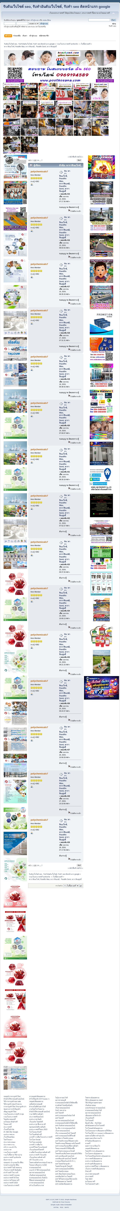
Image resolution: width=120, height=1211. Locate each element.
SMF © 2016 (59, 1199)
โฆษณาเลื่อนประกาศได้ (38, 1165)
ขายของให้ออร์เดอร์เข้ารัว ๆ (65, 1161)
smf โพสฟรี (59, 1113)
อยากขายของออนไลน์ (37, 1172)
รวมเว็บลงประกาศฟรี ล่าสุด (14, 1114)
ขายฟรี (87, 1143)
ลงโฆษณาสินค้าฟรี (11, 1122)
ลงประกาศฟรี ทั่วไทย (11, 1178)
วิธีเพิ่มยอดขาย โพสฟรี (63, 1181)
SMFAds (55, 1202)
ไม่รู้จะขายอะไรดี (61, 1098)
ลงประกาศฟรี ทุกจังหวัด (12, 1157)
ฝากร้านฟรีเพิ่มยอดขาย (93, 1164)
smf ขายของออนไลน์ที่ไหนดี (65, 1136)
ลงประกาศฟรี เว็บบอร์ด (37, 1155)
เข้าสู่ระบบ (35, 20)
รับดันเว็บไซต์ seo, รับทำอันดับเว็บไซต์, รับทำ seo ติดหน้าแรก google (56, 7)
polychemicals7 (39, 171)
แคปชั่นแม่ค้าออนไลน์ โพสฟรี (66, 1158)
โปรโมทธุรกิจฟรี (35, 1132)
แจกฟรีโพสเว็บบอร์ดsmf (38, 1147)
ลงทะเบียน (47, 20)
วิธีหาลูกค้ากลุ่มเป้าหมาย (13, 1104)
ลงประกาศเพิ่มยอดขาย (93, 1161)
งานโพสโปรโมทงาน (36, 1109)
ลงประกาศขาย (9, 1134)
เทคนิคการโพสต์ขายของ (64, 1138)
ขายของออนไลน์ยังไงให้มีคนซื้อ (66, 1103)
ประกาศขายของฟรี (92, 1174)
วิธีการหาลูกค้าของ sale (12, 1101)
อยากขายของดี (60, 1100)
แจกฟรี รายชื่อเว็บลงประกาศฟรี (40, 1137)
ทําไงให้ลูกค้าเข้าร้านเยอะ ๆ (39, 1099)
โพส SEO (88, 1179)
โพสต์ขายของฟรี (10, 1119)
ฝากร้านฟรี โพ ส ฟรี (11, 1172)
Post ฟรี (88, 1171)
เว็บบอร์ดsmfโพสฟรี (36, 1150)
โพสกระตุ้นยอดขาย (92, 1098)
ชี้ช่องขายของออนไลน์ (37, 1180)
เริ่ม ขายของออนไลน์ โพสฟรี (65, 1133)
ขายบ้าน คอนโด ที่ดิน (11, 1165)
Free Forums (65, 1202)
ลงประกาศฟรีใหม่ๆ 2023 (38, 1129)
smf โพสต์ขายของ (61, 1171)
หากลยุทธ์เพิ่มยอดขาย (37, 1096)
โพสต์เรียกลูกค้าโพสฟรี (63, 1166)
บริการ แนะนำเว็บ (10, 1147)
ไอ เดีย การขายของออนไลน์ (65, 1128)
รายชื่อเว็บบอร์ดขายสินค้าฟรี (39, 1152)
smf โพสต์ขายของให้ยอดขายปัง (66, 1141)
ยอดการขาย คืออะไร (92, 1146)
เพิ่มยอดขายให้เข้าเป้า (93, 1115)
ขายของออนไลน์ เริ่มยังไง (38, 1178)
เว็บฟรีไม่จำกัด (9, 1129)
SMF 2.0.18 (50, 1199)
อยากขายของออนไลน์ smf (64, 1120)
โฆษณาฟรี (8, 1124)
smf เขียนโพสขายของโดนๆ (65, 1174)
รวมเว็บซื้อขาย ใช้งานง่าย (13, 1155)
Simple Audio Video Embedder (61, 1205)
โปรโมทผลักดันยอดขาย (93, 1128)
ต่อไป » (80, 157)
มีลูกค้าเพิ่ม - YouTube (93, 1123)
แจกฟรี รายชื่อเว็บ (35, 1145)
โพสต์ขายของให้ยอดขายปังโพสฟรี (67, 1143)
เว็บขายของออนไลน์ (62, 1131)
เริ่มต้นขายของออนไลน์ (37, 1175)
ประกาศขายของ (9, 1142)
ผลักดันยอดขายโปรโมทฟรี (95, 1125)
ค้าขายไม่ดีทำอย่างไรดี (37, 1106)
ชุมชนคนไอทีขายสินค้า (37, 1127)
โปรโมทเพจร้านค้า (92, 1184)
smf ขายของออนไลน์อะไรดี (65, 1115)
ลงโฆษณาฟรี (90, 1181)
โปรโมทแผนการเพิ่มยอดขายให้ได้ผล (98, 1131)
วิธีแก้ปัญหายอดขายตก (93, 1103)
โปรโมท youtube (35, 1142)
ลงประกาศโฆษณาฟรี (11, 1180)
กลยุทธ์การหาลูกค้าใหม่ (12, 1096)
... (40, 160)
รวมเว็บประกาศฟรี (10, 1117)
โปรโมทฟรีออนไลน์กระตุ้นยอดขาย (97, 1156)
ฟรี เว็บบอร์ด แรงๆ (36, 1160)
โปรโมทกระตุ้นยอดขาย (93, 1153)
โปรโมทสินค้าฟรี (35, 1134)
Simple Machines (71, 1199)
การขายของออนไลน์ (36, 1183)
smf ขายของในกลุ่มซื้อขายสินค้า (66, 1146)
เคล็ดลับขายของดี (35, 1104)
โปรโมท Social (34, 1140)
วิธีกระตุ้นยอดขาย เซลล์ (94, 1100)
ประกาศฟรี (8, 1127)
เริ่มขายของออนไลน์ (62, 1108)
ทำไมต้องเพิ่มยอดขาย (93, 1141)
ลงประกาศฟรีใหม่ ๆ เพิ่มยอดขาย (97, 1166)
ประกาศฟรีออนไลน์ (36, 1117)
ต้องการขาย (8, 1160)
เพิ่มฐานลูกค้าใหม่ (10, 1111)
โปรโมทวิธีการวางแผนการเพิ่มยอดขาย (99, 1133)
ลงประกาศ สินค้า (35, 1119)
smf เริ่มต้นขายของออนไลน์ (65, 1125)
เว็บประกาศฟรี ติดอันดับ (12, 1170)
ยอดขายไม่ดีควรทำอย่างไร (94, 1136)
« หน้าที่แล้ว (72, 157)
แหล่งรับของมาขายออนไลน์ (95, 1108)
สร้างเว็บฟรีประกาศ (36, 1185)
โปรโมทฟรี (89, 1120)
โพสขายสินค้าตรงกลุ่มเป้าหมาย (40, 1162)
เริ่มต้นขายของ (90, 1105)
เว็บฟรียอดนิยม (9, 1137)
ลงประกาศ (7, 1150)
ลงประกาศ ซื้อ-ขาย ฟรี (37, 1124)
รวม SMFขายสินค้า (36, 1114)
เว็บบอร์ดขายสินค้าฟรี (37, 1157)
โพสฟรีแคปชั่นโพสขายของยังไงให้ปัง (68, 1153)
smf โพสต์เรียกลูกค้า (62, 1164)
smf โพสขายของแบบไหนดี (65, 1151)
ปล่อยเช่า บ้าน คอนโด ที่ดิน (13, 1162)
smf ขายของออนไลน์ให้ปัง (64, 1169)
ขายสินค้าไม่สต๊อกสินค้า (64, 1105)
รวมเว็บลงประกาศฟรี (11, 1185)
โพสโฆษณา (8, 1140)
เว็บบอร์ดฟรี (89, 1118)
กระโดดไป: (59, 886)
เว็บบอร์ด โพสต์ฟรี (36, 1122)
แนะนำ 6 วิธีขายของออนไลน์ (39, 1170)
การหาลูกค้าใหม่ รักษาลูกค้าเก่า (15, 1106)
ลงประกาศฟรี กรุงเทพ (11, 1175)
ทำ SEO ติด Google (11, 1132)
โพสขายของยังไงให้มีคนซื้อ (65, 1148)
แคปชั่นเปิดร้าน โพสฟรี (63, 1176)
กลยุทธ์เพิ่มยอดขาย (36, 1101)
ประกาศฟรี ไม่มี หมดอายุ (13, 1167)
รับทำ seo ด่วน (60, 1110)
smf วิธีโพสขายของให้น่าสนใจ (66, 1179)
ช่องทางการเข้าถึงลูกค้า (12, 1109)
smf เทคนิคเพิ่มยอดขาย (63, 1184)
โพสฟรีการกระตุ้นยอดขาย (94, 1151)
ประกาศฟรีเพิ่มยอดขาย (93, 1158)
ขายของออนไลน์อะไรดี (93, 1110)
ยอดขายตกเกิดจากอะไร (93, 1138)
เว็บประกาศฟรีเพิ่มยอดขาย (95, 1169)
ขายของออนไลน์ (35, 1167)
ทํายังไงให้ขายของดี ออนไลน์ (14, 1099)
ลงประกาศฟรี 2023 (11, 1183)
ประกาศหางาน (9, 1145)
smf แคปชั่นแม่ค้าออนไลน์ (64, 1156)
